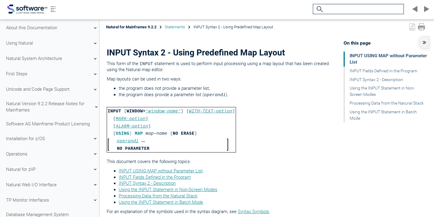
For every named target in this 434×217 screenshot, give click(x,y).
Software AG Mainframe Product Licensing (48, 124)
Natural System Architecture (52, 59)
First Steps (52, 74)
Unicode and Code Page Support (52, 89)
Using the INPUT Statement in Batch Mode (161, 202)
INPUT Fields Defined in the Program (155, 177)
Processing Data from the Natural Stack (158, 196)
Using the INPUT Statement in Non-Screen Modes (168, 189)
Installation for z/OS (52, 139)
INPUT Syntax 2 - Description (147, 183)
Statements (175, 27)
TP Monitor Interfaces (52, 200)
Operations (52, 154)
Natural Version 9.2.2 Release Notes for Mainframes (52, 107)
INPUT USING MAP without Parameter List (161, 171)
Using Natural (52, 43)
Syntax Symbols (253, 211)
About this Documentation (52, 28)
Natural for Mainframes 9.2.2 (131, 27)
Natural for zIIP (52, 169)
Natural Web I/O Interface (52, 185)
